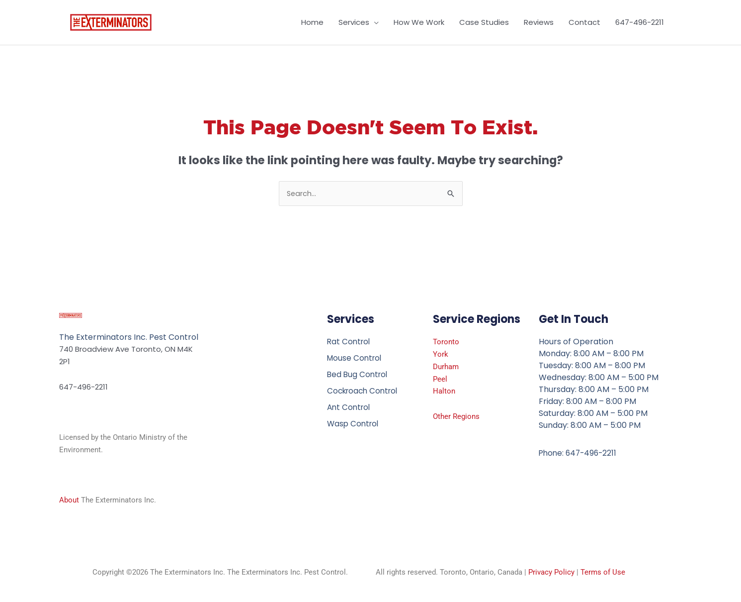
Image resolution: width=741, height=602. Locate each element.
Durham (446, 367)
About (69, 500)
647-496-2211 (639, 22)
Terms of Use (602, 572)
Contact (584, 22)
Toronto (446, 342)
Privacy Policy (551, 572)
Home (312, 22)
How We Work (419, 22)
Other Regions (456, 416)
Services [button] (353, 22)
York (440, 354)
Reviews (539, 22)
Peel (440, 379)
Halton (444, 391)
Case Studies (484, 22)
